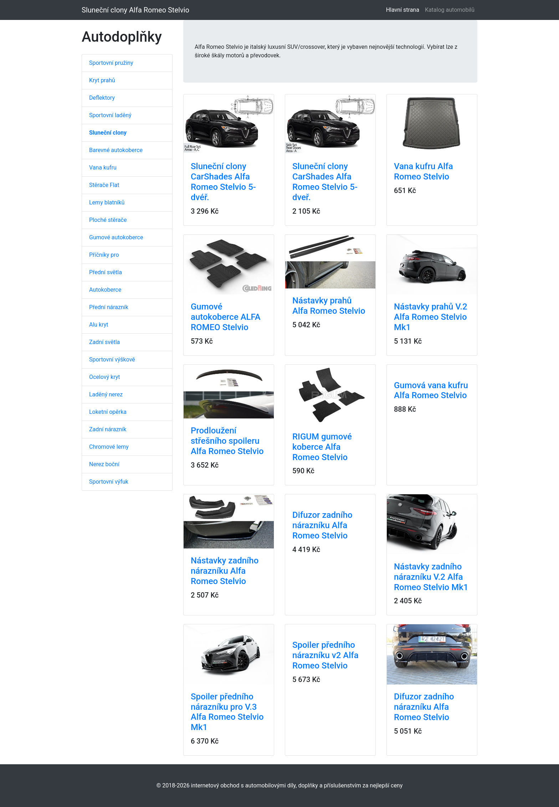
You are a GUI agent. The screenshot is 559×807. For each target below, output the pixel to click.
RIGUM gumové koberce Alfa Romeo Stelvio (322, 447)
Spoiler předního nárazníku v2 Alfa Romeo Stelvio (325, 655)
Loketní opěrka (108, 411)
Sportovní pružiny (111, 62)
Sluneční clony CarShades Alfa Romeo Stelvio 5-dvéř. (223, 181)
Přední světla (105, 272)
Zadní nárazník (107, 429)
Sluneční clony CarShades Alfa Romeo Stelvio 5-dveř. (325, 181)
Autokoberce (105, 289)
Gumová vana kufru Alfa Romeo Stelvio (431, 390)
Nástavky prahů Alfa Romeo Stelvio (328, 306)
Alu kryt (98, 324)
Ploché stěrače (108, 220)
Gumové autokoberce (116, 237)
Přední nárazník (108, 307)
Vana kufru (103, 167)
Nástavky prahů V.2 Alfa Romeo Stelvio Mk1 (430, 317)
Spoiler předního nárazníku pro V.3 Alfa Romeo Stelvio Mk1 (227, 712)
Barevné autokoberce (116, 150)
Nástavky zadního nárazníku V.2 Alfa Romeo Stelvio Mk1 (431, 577)
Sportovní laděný (110, 115)
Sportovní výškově (112, 359)
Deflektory (102, 97)
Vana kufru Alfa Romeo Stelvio (423, 171)
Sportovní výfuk (108, 481)
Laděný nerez (106, 394)
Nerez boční (104, 464)
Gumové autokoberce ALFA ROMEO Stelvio (226, 317)
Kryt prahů (102, 80)
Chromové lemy (109, 446)
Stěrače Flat (104, 185)
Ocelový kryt (104, 377)
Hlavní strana (404, 9)
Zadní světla (104, 342)
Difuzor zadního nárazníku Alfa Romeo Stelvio (322, 525)
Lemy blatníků (106, 202)
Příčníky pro (104, 254)
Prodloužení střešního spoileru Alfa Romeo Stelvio (227, 441)
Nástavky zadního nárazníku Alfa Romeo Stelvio (224, 571)
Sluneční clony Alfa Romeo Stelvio (135, 10)
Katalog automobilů (450, 9)
